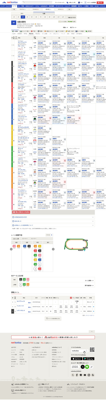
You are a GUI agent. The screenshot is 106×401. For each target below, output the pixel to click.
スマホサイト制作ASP (77, 389)
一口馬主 (86, 6)
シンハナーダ (41, 59)
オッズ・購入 (24, 31)
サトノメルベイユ (41, 91)
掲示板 (88, 31)
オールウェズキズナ (23, 127)
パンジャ (69, 70)
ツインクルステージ (42, 123)
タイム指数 (44, 33)
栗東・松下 (20, 78)
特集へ (65, 27)
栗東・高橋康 (21, 99)
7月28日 (36, 9)
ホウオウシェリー (100, 197)
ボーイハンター (85, 165)
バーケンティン (99, 59)
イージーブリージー (71, 197)
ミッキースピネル (41, 208)
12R (63, 17)
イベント (102, 6)
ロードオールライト (56, 80)
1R (14, 17)
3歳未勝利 (40, 43)
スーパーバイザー (71, 123)
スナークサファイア (42, 187)
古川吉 (34, 174)
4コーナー (33, 238)
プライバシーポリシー (57, 357)
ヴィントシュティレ (56, 123)
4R (27, 17)
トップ (2, 6)
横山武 (34, 120)
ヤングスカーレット (71, 80)
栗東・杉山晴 (21, 173)
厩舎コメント (48, 31)
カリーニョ (69, 59)
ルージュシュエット (56, 102)
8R (45, 17)
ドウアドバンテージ (42, 70)
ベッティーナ (21, 53)
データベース (59, 6)
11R (58, 17)
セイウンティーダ (100, 48)
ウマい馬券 (14, 354)
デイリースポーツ (90, 315)
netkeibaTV (44, 6)
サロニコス (69, 91)
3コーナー (25, 238)
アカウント (22, 364)
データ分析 (59, 31)
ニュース (8, 6)
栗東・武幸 (20, 88)
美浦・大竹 (20, 120)
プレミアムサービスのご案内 (39, 352)
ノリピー (84, 70)
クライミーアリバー (23, 74)
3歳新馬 (69, 117)
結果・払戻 (69, 31)
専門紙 (25, 33)
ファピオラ (21, 84)
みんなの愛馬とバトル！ (22, 387)
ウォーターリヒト (100, 80)
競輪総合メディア (22, 393)
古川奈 (34, 131)
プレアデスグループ (56, 165)
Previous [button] (11, 249)
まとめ (96, 6)
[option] (32, 256)
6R (36, 17)
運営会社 (54, 366)
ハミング (54, 91)
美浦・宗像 (20, 163)
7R (40, 17)
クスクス (40, 134)
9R (49, 17)
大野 (35, 45)
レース (14, 6)
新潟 (22, 13)
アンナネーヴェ (22, 201)
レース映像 (80, 31)
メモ (50, 33)
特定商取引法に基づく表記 (58, 361)
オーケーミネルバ (71, 102)
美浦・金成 (20, 205)
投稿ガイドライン (56, 359)
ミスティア (84, 208)
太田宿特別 (70, 96)
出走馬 (13, 33)
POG (91, 6)
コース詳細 (62, 22)
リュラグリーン (22, 191)
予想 (22, 6)
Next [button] (53, 249)
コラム (37, 6)
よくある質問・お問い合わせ (39, 354)
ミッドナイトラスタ (71, 48)
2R (18, 17)
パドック (63, 33)
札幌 (44, 13)
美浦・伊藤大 (21, 67)
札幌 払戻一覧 (71, 17)
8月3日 (48, 9)
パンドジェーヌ (22, 116)
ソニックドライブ (23, 180)
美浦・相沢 (20, 195)
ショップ (67, 6)
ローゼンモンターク (23, 138)
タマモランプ (84, 176)
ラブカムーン (84, 48)
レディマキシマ (22, 63)
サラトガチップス (56, 70)
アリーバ (40, 48)
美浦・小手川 (21, 46)
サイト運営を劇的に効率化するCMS (80, 391)
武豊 (35, 184)
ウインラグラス (99, 102)
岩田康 (34, 78)
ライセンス (55, 364)
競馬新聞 (74, 6)
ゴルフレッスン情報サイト (50, 389)
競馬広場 (22, 354)
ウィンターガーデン (71, 176)
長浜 (35, 195)
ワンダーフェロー (56, 187)
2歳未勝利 (98, 53)
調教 (40, 31)
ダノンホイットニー (56, 59)
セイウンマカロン (56, 112)
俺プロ (80, 6)
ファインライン (41, 176)
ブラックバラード (56, 176)
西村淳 (34, 142)
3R (23, 17)
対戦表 (72, 33)
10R (54, 17)
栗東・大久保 (21, 152)
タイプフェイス (22, 42)
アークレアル (21, 170)
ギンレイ (20, 148)
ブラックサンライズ (56, 155)
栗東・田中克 (21, 184)
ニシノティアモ (99, 208)
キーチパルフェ (85, 102)
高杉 (35, 99)
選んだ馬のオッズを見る (21, 212)
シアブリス (69, 208)
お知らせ (34, 350)
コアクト (20, 159)
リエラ (20, 95)
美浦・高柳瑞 (21, 109)
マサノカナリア (41, 165)
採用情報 (54, 350)
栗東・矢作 (20, 131)
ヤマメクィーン (22, 106)
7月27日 (23, 9)
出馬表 (15, 31)
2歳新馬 (84, 85)
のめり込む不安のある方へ (38, 357)
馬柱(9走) (37, 33)
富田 (35, 205)
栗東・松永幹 (21, 141)
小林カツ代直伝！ (47, 391)
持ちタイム (56, 33)
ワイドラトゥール (56, 144)
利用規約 (54, 354)
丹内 (35, 67)
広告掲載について (56, 352)
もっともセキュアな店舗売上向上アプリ (81, 387)
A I (19, 6)
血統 (68, 33)
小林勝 (34, 56)
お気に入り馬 (23, 361)
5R (32, 17)
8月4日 (60, 9)
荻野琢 (34, 152)
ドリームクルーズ (56, 48)
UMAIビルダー (30, 6)
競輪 (100, 2)
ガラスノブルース (71, 165)
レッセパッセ (84, 80)
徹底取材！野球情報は (50, 387)
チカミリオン (99, 176)
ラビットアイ (41, 144)
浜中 (35, 88)
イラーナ (40, 112)
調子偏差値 (79, 33)
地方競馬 (51, 6)
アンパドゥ (54, 208)
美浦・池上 (20, 56)
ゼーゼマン (84, 91)
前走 (29, 302)
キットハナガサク (85, 59)
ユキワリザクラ (99, 70)
